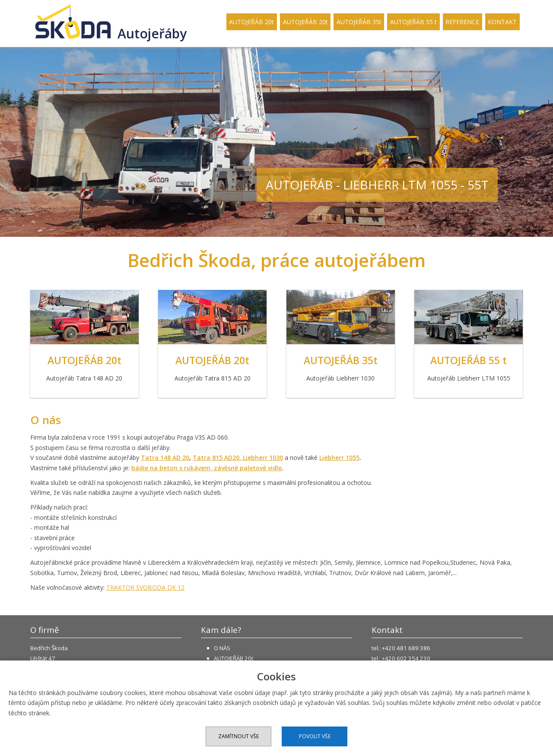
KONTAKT (502, 22)
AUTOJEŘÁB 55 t (413, 22)
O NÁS (222, 648)
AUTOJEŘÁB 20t (251, 22)
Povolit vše (315, 736)
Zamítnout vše (238, 736)
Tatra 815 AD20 (216, 457)
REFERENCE (462, 22)
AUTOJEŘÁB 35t (359, 22)
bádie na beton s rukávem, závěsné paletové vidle (206, 468)
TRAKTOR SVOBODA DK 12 (145, 587)
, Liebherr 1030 (261, 457)
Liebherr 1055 (339, 457)
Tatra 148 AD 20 (165, 457)
